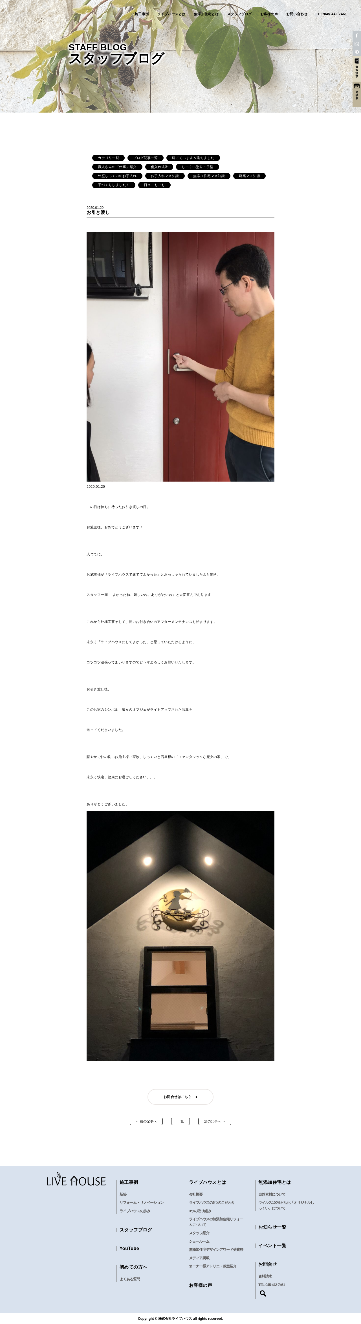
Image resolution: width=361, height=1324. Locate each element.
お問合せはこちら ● (180, 1097)
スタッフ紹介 (199, 1233)
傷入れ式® (159, 167)
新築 (123, 1194)
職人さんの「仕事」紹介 (117, 167)
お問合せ (267, 1264)
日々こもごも (154, 185)
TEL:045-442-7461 (331, 14)
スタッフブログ (239, 14)
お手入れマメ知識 (165, 176)
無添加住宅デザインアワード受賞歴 (216, 1249)
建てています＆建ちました (193, 158)
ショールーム (199, 1241)
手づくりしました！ (114, 185)
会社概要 (195, 1194)
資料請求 (265, 1276)
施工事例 (142, 14)
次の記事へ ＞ (214, 1121)
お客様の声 (269, 14)
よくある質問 (130, 1279)
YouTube (129, 1248)
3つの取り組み (200, 1211)
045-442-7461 (275, 1285)
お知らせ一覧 (272, 1227)
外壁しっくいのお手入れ (117, 176)
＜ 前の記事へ (146, 1121)
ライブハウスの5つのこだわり (212, 1202)
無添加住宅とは (206, 14)
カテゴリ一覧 (108, 158)
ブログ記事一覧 (145, 158)
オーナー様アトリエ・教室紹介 (212, 1266)
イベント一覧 (272, 1245)
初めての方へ (134, 1267)
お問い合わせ (296, 14)
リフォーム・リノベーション (142, 1202)
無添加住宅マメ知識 (209, 176)
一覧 (180, 1121)
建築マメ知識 (249, 176)
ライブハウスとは (171, 14)
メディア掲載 (199, 1258)
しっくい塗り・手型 (197, 167)
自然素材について (271, 1194)
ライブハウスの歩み (135, 1211)
